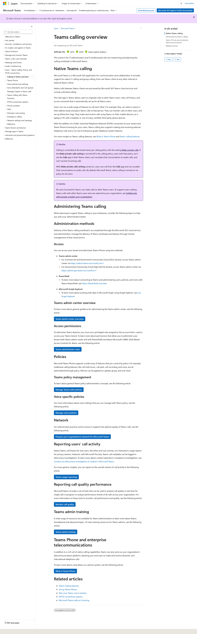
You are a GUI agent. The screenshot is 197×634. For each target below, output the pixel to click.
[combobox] (17, 32)
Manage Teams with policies (69, 389)
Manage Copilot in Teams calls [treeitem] (19, 91)
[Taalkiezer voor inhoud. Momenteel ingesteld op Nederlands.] (10, 630)
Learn (56, 28)
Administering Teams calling (177, 36)
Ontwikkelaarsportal (146, 10)
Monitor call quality (65, 504)
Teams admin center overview (70, 319)
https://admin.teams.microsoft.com (86, 263)
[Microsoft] (4, 3)
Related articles (172, 46)
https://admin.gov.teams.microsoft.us (78, 270)
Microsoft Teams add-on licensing (74, 600)
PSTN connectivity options (71, 596)
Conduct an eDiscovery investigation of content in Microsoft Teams (84, 461)
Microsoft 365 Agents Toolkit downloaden (175, 10)
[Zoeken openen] (181, 3)
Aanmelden (189, 3)
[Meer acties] (141, 28)
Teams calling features (130, 136)
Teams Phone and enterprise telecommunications (177, 41)
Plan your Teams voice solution (73, 593)
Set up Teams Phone (68, 589)
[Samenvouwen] (31, 26)
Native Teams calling (174, 33)
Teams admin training (66, 531)
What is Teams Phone (105, 136)
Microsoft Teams (67, 28)
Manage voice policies (66, 412)
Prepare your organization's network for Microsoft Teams (82, 436)
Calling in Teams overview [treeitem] (18, 76)
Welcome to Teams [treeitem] (12, 36)
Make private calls (130, 150)
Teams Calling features (69, 585)
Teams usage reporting (66, 477)
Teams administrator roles (68, 349)
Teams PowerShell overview (94, 283)
